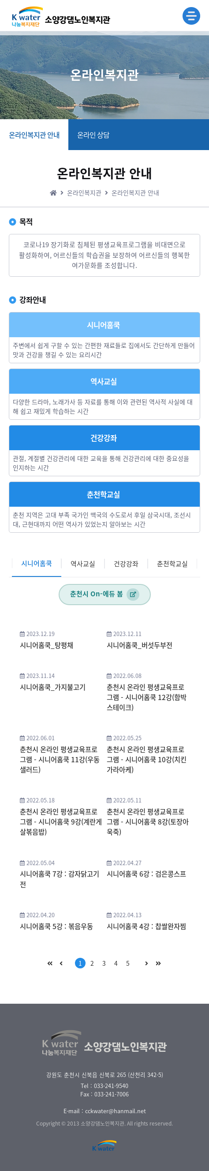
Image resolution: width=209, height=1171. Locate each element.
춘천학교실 (172, 564)
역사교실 (83, 564)
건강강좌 (126, 564)
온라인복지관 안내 (34, 134)
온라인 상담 (93, 134)
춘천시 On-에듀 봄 (104, 594)
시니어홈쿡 (36, 563)
